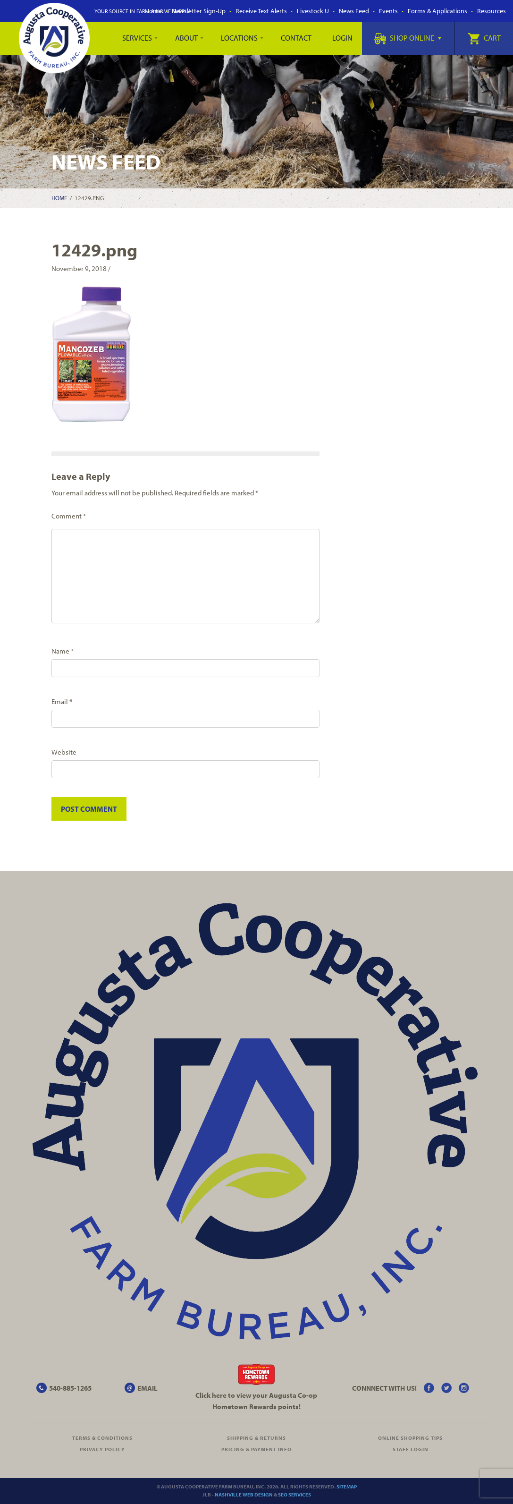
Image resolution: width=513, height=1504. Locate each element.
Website (63, 752)
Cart (484, 37)
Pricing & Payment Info (256, 1449)
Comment (68, 515)
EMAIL (147, 1388)
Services (137, 37)
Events (388, 11)
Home (59, 198)
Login (342, 37)
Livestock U (313, 11)
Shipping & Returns (256, 1438)
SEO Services (294, 1494)
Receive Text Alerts (261, 11)
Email (61, 701)
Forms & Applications (437, 11)
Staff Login (411, 1449)
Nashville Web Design (244, 1494)
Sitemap (346, 1486)
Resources (491, 11)
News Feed (354, 11)
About (186, 37)
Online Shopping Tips (410, 1438)
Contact (296, 37)
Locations (239, 37)
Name (62, 650)
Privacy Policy (102, 1449)
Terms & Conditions (102, 1438)
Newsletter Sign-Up (199, 11)
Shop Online (407, 37)
